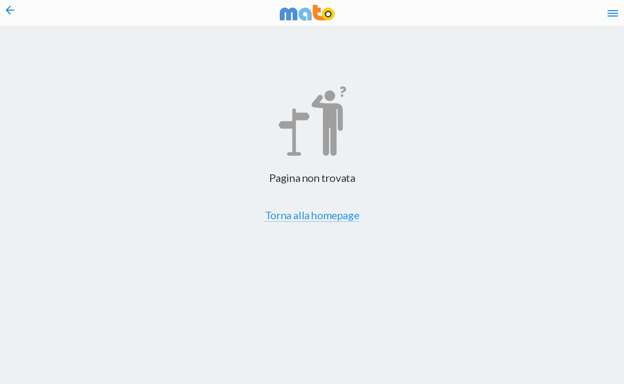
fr (500, 16)
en (479, 16)
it (460, 16)
